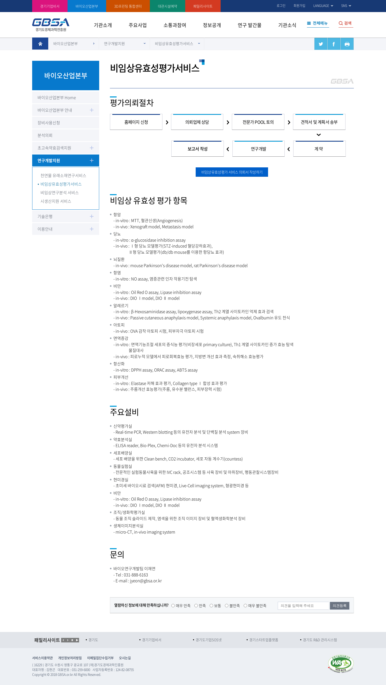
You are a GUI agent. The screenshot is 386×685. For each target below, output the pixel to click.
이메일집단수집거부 (100, 658)
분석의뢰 (45, 135)
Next (67, 640)
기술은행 (45, 216)
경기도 (93, 639)
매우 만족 (183, 605)
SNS (344, 5)
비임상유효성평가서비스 (174, 43)
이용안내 (45, 229)
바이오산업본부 (65, 43)
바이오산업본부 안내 (55, 110)
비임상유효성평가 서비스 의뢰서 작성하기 (231, 172)
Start (72, 640)
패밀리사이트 (203, 6)
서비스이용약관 (42, 658)
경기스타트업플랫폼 (263, 639)
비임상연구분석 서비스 (59, 192)
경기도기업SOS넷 (209, 639)
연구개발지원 (114, 43)
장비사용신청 (49, 123)
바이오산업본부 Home (57, 97)
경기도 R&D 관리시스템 (320, 639)
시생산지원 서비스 (55, 201)
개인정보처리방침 (70, 658)
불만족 (234, 605)
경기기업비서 (50, 6)
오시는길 (125, 658)
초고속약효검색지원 (54, 148)
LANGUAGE (321, 5)
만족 (202, 605)
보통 (217, 605)
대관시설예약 (167, 6)
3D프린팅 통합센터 (128, 6)
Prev (63, 640)
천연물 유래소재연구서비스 (63, 175)
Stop (77, 640)
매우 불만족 (257, 605)
